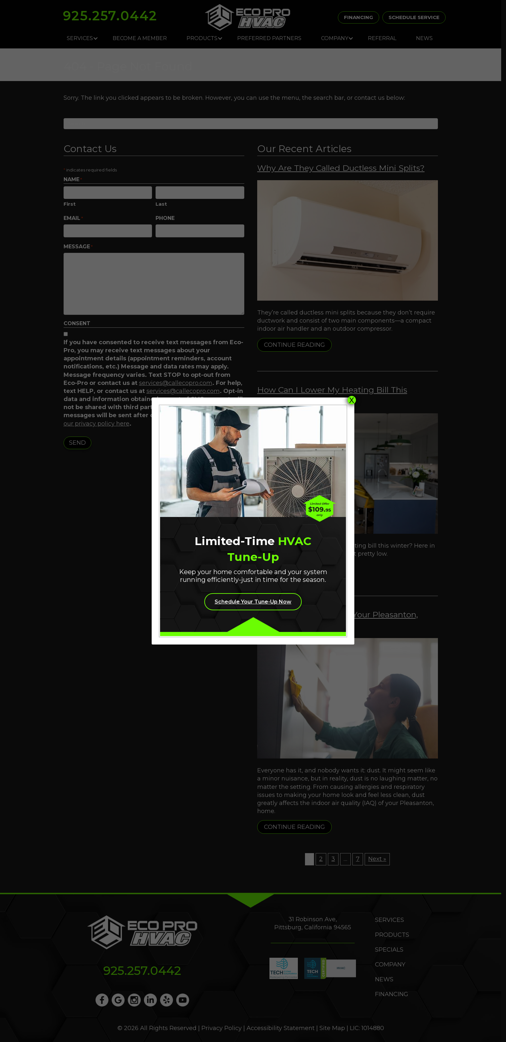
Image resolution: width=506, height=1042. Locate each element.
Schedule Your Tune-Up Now (253, 602)
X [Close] (351, 400)
